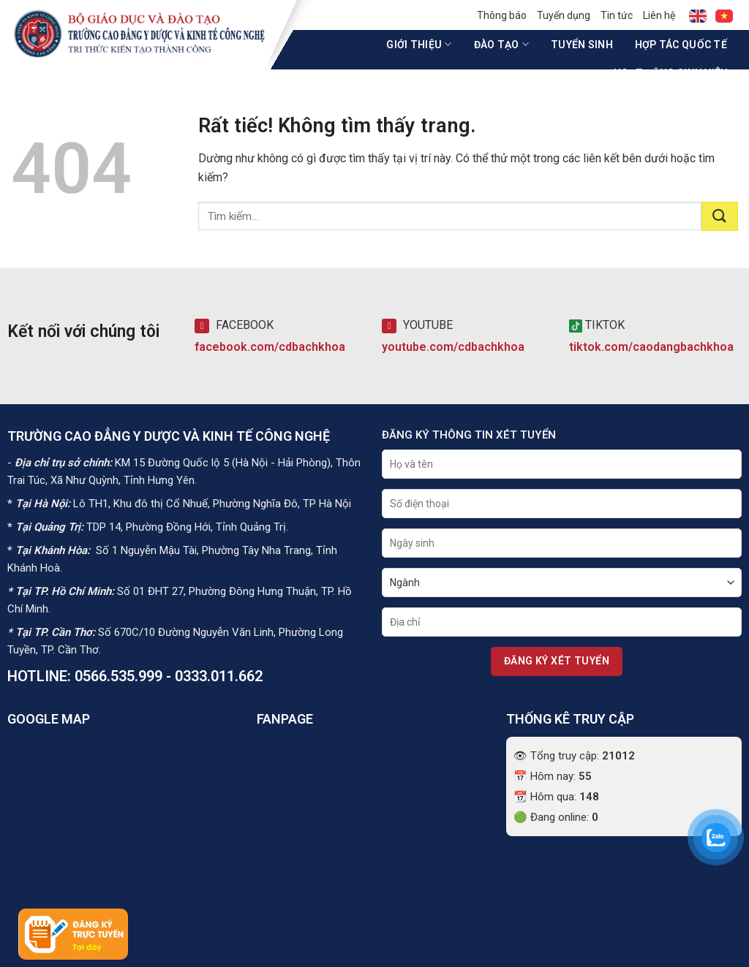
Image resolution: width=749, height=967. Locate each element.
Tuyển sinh (582, 44)
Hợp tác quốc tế (681, 44)
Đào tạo (501, 44)
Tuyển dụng (563, 15)
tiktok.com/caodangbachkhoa (651, 347)
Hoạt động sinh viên (676, 73)
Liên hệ (659, 15)
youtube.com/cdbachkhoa (453, 347)
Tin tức (617, 15)
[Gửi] (719, 216)
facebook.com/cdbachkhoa (270, 347)
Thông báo (502, 15)
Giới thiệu (418, 44)
